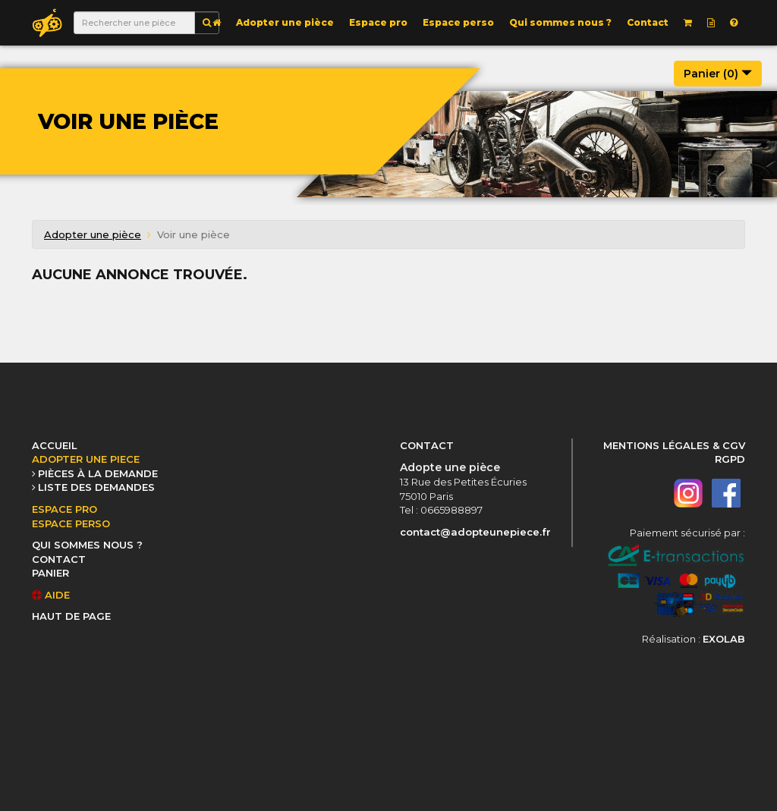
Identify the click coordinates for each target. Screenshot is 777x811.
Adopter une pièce (285, 22)
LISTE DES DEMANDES (96, 487)
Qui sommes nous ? (560, 22)
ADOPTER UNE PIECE (86, 459)
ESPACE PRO (64, 509)
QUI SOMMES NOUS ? (87, 545)
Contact (647, 22)
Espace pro (378, 22)
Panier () (718, 73)
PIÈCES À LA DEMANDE (98, 473)
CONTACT (59, 559)
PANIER (50, 573)
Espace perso (458, 22)
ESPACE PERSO (71, 523)
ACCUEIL (54, 445)
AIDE (51, 595)
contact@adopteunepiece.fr (475, 532)
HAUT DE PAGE (71, 616)
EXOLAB (724, 639)
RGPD (730, 459)
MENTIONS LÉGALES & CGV (674, 445)
